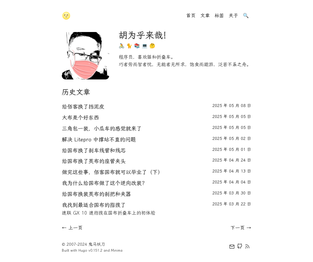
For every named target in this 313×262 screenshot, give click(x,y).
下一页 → (240, 228)
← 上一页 (72, 228)
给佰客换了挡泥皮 (83, 106)
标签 (219, 15)
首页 (191, 15)
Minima (116, 250)
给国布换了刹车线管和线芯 (94, 150)
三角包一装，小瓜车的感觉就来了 (102, 128)
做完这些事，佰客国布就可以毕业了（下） (112, 172)
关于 (233, 15)
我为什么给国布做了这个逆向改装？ (104, 183)
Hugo (82, 250)
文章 (205, 15)
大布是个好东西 (80, 117)
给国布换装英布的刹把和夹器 (96, 194)
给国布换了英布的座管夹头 (94, 161)
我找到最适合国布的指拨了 (94, 205)
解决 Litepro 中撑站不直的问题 (99, 139)
